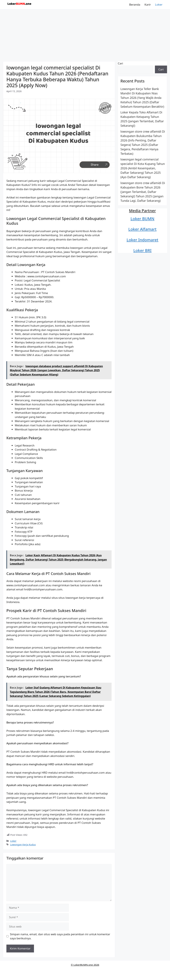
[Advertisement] (85, 34)
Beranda (134, 4)
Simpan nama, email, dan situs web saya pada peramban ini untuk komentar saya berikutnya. (60, 936)
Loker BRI (142, 250)
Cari (120, 63)
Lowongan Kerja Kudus (23, 844)
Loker (158, 4)
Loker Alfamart (142, 229)
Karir (148, 4)
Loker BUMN (142, 218)
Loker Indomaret (142, 239)
